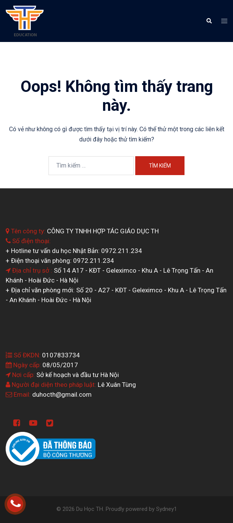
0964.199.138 (25, 501)
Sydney (165, 509)
